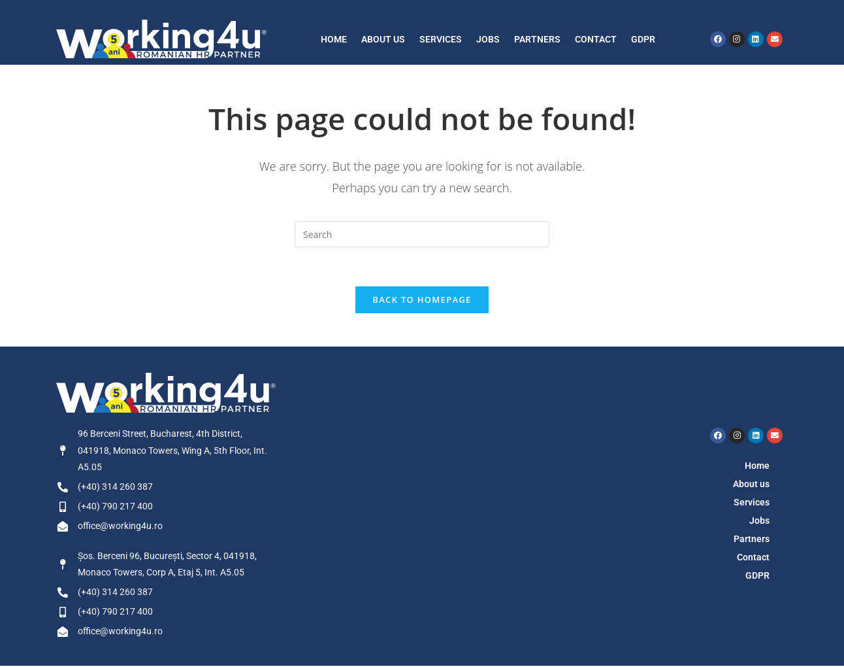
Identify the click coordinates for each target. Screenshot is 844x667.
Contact (596, 39)
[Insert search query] (422, 234)
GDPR (643, 39)
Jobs (488, 39)
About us (383, 39)
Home (334, 39)
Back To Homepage (421, 300)
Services (440, 39)
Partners (537, 39)
